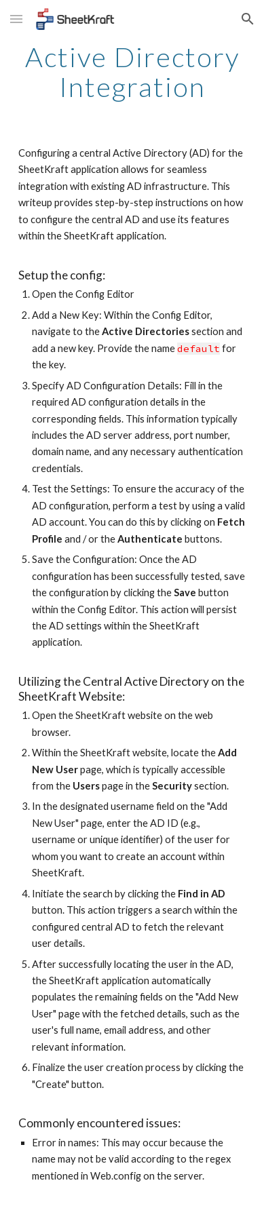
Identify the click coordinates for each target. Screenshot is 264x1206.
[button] (16, 18)
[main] (132, 72)
